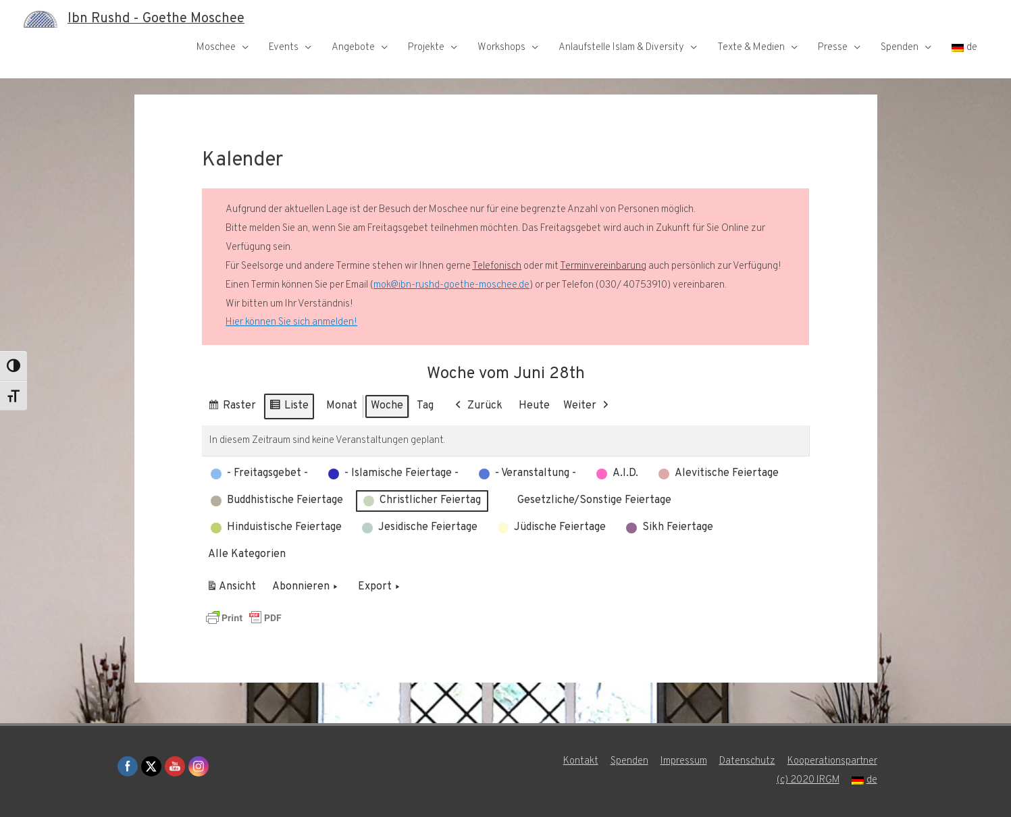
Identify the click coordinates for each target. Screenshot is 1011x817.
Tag (425, 406)
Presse (833, 47)
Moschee (216, 47)
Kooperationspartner (832, 761)
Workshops (501, 47)
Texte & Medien (751, 47)
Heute (534, 406)
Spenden (899, 47)
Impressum (683, 761)
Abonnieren (306, 587)
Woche (387, 406)
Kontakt (580, 761)
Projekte (426, 47)
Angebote (353, 47)
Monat (341, 406)
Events (284, 47)
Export (380, 587)
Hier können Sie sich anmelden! (291, 322)
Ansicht (233, 589)
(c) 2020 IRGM (807, 780)
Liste (289, 408)
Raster (231, 408)
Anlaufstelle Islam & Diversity (621, 47)
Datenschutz (747, 761)
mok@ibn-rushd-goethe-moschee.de (451, 285)
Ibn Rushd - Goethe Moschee (156, 19)
